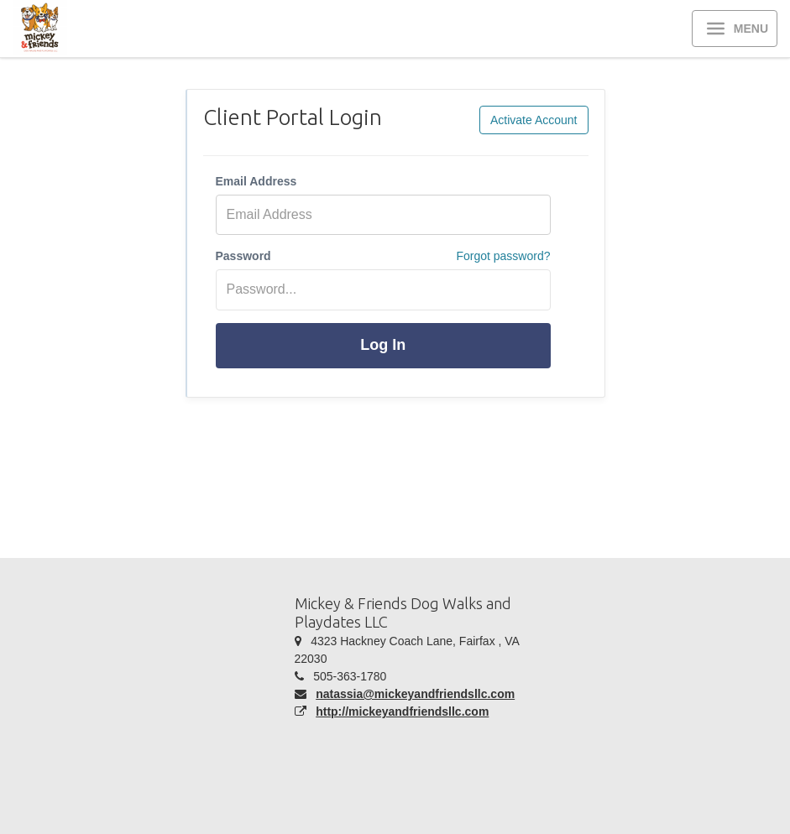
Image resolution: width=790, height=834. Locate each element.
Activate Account (534, 120)
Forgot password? (503, 256)
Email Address (256, 181)
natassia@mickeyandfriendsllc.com (415, 694)
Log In (382, 344)
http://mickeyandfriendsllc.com (402, 711)
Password (243, 256)
